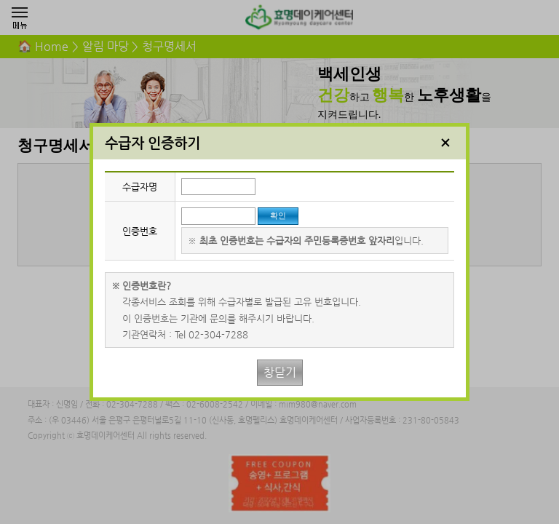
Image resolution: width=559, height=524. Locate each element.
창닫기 (279, 372)
